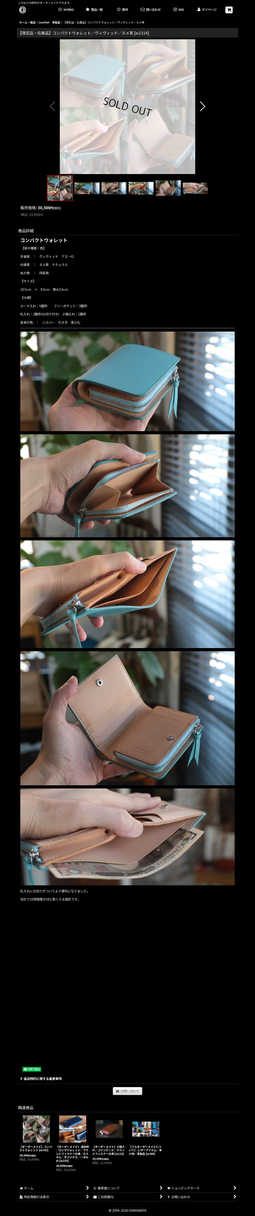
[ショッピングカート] (229, 10)
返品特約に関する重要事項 (41, 1078)
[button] (179, 9)
